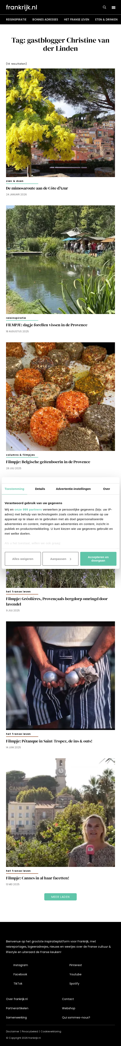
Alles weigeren (22, 558)
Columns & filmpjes (20, 455)
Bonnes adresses (45, 19)
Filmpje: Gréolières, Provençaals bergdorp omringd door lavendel (57, 601)
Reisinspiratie (16, 19)
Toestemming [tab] (14, 488)
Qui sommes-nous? (76, 1017)
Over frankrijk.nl (17, 999)
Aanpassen (60, 558)
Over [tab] (106, 488)
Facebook (20, 974)
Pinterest (75, 965)
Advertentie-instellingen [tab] (73, 488)
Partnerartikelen (17, 1008)
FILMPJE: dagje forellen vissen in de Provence (46, 325)
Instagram (20, 965)
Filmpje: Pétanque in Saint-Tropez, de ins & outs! (49, 741)
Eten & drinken (106, 19)
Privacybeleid (30, 1031)
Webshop (68, 1008)
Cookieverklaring (51, 1031)
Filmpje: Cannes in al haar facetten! (37, 878)
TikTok (17, 984)
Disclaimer (12, 1031)
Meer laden (60, 897)
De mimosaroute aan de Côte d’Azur (37, 188)
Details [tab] (40, 488)
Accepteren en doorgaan (98, 558)
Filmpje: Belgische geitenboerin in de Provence (48, 462)
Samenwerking (16, 1017)
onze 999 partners (28, 509)
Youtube (75, 974)
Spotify (74, 984)
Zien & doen (15, 181)
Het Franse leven (76, 19)
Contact (68, 999)
